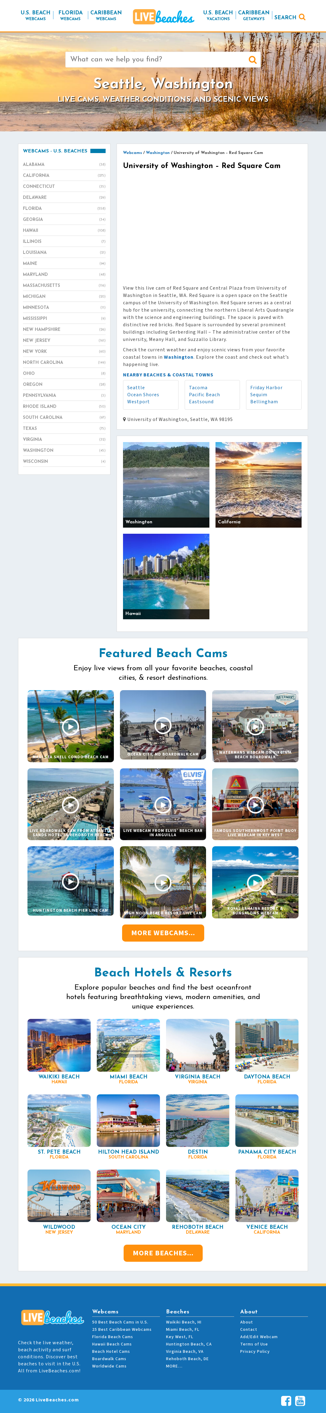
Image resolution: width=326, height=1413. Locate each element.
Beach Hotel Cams (111, 1352)
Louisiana (64, 253)
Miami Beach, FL (182, 1330)
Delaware (64, 198)
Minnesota (64, 308)
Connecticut (64, 187)
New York (64, 352)
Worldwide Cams (109, 1366)
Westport (138, 401)
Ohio (64, 374)
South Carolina (64, 417)
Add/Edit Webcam (259, 1337)
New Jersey (64, 341)
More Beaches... (163, 1253)
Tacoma (198, 387)
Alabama (64, 165)
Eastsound (201, 401)
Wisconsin (64, 461)
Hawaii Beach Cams (112, 1344)
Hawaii (64, 231)
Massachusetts (64, 286)
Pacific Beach (204, 394)
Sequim (258, 394)
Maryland (64, 275)
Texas (64, 428)
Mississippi (64, 319)
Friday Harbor (266, 387)
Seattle (136, 387)
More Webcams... (163, 933)
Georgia (64, 220)
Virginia (64, 439)
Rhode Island (64, 406)
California (64, 176)
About (246, 1322)
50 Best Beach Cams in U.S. (120, 1322)
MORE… (174, 1366)
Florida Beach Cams (112, 1337)
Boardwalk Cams (109, 1359)
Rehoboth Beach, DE (187, 1359)
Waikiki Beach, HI (183, 1322)
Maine (64, 264)
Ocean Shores (143, 394)
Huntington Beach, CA (189, 1344)
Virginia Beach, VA (185, 1352)
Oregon (64, 385)
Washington (64, 450)
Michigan (64, 297)
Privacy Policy (255, 1352)
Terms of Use (254, 1344)
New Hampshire (64, 330)
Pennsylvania (64, 396)
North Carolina (64, 363)
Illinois (64, 242)
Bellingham (264, 401)
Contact (248, 1330)
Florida (64, 209)
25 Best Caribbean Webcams (122, 1330)
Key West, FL (179, 1337)
